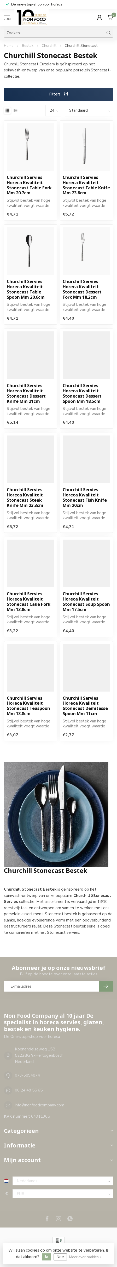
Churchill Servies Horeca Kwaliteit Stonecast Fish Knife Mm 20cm (85, 497)
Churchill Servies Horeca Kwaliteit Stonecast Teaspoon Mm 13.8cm (28, 705)
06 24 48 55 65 (29, 1090)
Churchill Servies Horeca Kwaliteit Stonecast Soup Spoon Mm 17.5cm (86, 601)
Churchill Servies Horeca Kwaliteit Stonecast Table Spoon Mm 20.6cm (26, 289)
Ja (46, 1256)
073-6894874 (27, 1075)
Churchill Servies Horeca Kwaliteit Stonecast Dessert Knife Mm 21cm (26, 393)
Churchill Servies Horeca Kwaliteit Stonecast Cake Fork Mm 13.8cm (28, 601)
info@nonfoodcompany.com (39, 1105)
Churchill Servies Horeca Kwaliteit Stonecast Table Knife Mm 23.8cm (86, 185)
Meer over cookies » (85, 1256)
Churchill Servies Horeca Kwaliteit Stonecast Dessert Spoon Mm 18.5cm (82, 393)
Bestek (27, 45)
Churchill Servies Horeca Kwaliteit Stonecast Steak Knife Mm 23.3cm (25, 497)
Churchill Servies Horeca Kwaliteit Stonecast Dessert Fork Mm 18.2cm (82, 289)
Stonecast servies (63, 932)
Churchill (49, 45)
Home (9, 45)
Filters (58, 94)
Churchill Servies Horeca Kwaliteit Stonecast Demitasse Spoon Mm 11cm (85, 705)
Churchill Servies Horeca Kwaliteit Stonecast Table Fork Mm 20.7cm (29, 185)
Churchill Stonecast (81, 45)
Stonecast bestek (70, 926)
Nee (60, 1256)
